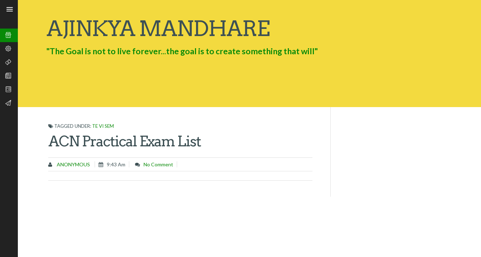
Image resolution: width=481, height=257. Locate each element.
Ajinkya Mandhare (157, 28)
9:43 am (116, 164)
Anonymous (73, 164)
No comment (158, 164)
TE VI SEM (103, 126)
